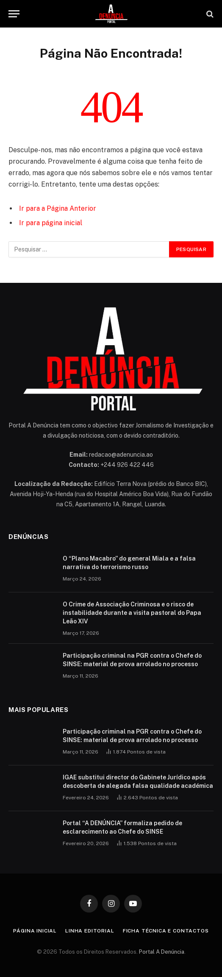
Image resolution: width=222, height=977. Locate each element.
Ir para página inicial (50, 223)
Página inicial (35, 931)
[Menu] (13, 13)
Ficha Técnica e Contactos (166, 931)
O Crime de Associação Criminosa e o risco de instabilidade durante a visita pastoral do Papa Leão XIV (132, 613)
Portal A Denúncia (161, 952)
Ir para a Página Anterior (57, 208)
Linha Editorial (89, 931)
